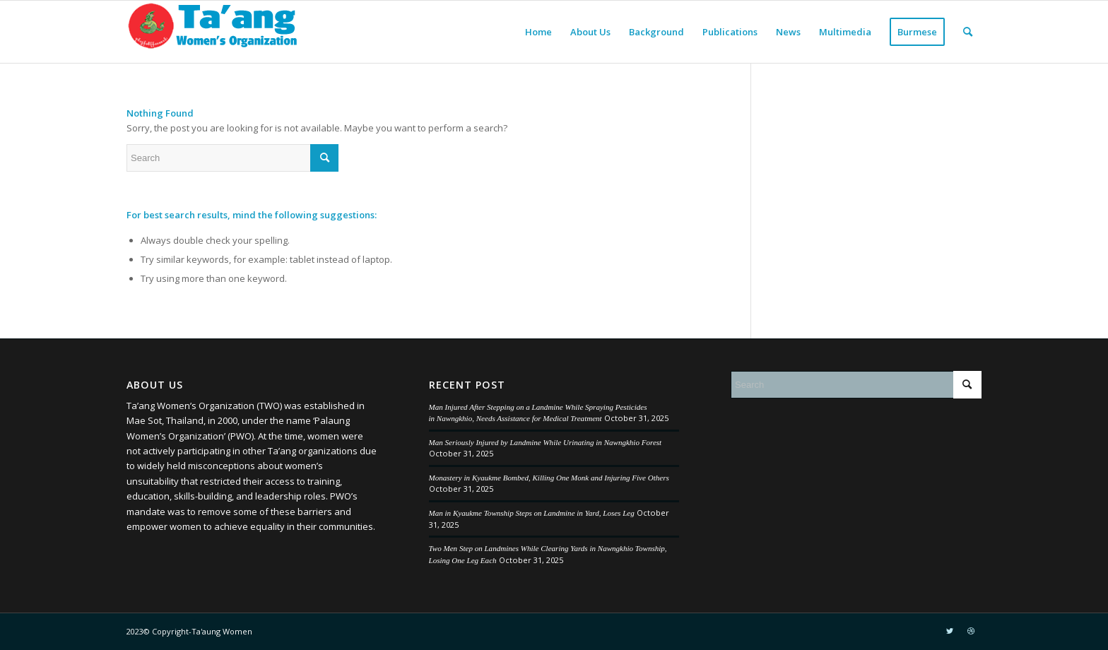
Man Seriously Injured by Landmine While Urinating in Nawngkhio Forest (545, 442)
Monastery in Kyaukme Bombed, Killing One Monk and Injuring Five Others (549, 477)
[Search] (968, 32)
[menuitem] (538, 32)
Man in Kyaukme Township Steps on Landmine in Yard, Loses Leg (532, 513)
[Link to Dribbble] (971, 631)
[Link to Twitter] (949, 631)
